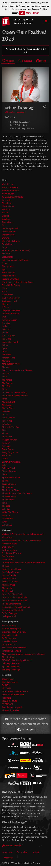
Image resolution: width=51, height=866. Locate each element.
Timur (4, 502)
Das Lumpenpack (10, 228)
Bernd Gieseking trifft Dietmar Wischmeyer (21, 540)
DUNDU (6, 685)
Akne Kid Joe (7, 184)
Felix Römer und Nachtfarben (15, 260)
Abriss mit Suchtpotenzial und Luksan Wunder (23, 534)
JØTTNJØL (6, 688)
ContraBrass (7, 222)
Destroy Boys (8, 234)
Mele (4, 376)
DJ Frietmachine (9, 638)
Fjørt (4, 269)
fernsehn (6, 263)
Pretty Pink (7, 436)
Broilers (5, 215)
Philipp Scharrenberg (11, 603)
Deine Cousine (8, 231)
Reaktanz (6, 446)
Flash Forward (8, 272)
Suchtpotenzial (9, 616)
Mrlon (4, 398)
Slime (4, 474)
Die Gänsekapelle (10, 682)
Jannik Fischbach (9, 320)
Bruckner (6, 219)
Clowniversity (8, 679)
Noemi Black (8, 408)
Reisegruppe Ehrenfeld (12, 610)
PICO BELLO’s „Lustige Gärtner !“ (17, 660)
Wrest (4, 521)
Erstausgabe (7, 256)
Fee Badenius (8, 556)
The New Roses (9, 496)
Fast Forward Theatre (11, 553)
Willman (6, 515)
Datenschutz (22, 852)
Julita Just (6, 329)
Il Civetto (6, 307)
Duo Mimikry (8, 547)
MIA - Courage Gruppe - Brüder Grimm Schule (23, 654)
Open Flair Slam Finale (12, 594)
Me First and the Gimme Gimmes (17, 370)
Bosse (5, 212)
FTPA (4, 288)
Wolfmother (7, 518)
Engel (4, 247)
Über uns (8, 857)
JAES (4, 316)
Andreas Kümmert (10, 190)
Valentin (6, 509)
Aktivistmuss (7, 537)
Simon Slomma (9, 471)
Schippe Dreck (8, 468)
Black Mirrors (8, 206)
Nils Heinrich (7, 591)
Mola (4, 389)
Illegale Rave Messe (11, 310)
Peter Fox (6, 424)
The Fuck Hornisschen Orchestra (17, 493)
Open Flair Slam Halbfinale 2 (15, 600)
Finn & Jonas (7, 266)
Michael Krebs (8, 585)
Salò (4, 465)
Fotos (41, 60)
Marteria (6, 367)
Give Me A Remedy (11, 297)
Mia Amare (7, 379)
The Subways (8, 499)
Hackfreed (6, 304)
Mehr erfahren (32, 13)
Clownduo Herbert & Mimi (14, 632)
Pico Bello (6, 698)
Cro (3, 225)
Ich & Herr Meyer (9, 641)
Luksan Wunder (9, 578)
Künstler (8, 60)
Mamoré (6, 361)
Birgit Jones (7, 203)
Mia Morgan (7, 383)
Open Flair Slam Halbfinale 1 (15, 597)
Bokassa (6, 209)
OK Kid (5, 414)
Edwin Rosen (8, 244)
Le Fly (4, 351)
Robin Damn (8, 449)
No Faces (6, 411)
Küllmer (5, 345)
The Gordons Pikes (10, 710)
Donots (5, 238)
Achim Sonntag (9, 625)
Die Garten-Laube (10, 635)
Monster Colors (9, 657)
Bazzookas (7, 200)
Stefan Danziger (9, 613)
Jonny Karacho (8, 644)
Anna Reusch (8, 193)
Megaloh (6, 373)
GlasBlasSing (8, 559)
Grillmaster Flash (10, 301)
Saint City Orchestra (11, 461)
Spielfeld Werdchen (11, 666)
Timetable (25, 60)
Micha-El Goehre (10, 581)
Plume (5, 433)
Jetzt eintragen (25, 729)
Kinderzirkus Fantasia (11, 650)
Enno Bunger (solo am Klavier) (16, 250)
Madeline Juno (8, 357)
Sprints (5, 480)
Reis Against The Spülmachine (16, 607)
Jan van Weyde (9, 575)
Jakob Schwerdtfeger (11, 569)
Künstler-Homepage (15, 112)
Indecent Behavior (10, 313)
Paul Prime (7, 420)
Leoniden (6, 354)
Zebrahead (7, 525)
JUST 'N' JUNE (8, 335)
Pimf (4, 430)
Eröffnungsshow (9, 550)
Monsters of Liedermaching (14, 392)
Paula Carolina (8, 417)
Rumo (5, 458)
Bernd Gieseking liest (11, 628)
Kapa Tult (6, 338)
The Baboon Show (10, 490)
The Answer (7, 487)
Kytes (4, 348)
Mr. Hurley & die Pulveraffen (15, 395)
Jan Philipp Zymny (10, 572)
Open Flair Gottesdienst (13, 694)
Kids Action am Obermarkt (14, 647)
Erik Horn (6, 253)
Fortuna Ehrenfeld (10, 279)
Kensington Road (10, 342)
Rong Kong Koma (10, 452)
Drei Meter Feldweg (11, 241)
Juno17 (5, 332)
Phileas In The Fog (10, 427)
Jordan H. (6, 326)
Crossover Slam (9, 543)
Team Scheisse (9, 484)
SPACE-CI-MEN (9, 701)
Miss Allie (6, 386)
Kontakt (36, 852)
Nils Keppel (7, 405)
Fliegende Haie (9, 275)
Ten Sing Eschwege (11, 669)
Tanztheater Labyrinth (12, 707)
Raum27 (6, 443)
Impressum (7, 852)
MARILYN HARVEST (11, 364)
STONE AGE (7, 704)
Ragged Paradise (9, 439)
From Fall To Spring (11, 285)
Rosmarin (6, 455)
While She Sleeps (10, 512)
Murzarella (7, 588)
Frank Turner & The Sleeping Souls (17, 282)
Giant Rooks (7, 294)
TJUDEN (6, 506)
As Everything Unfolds (12, 197)
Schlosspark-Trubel (11, 663)
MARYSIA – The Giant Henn (15, 691)
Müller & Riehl (8, 402)
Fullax (4, 291)
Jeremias (6, 323)
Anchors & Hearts (10, 187)
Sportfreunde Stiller (11, 477)
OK (22, 13)
